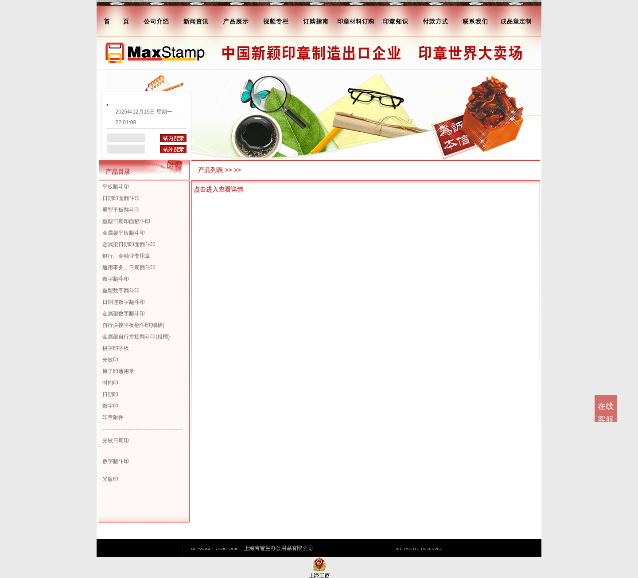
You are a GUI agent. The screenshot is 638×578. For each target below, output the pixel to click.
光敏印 (110, 360)
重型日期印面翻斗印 (126, 221)
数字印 (110, 406)
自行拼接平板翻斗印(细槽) (133, 325)
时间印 (110, 383)
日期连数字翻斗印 (123, 302)
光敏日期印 (115, 440)
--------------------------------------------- (142, 429)
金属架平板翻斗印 (123, 233)
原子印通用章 (118, 371)
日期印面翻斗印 (121, 198)
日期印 (110, 394)
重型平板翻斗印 (121, 210)
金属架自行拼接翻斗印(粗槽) (136, 337)
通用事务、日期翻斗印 (129, 267)
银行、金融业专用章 (126, 256)
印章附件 (113, 417)
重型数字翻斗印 (121, 290)
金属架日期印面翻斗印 (129, 244)
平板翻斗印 (115, 187)
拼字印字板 (115, 348)
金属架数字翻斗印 (123, 314)
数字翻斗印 (115, 279)
